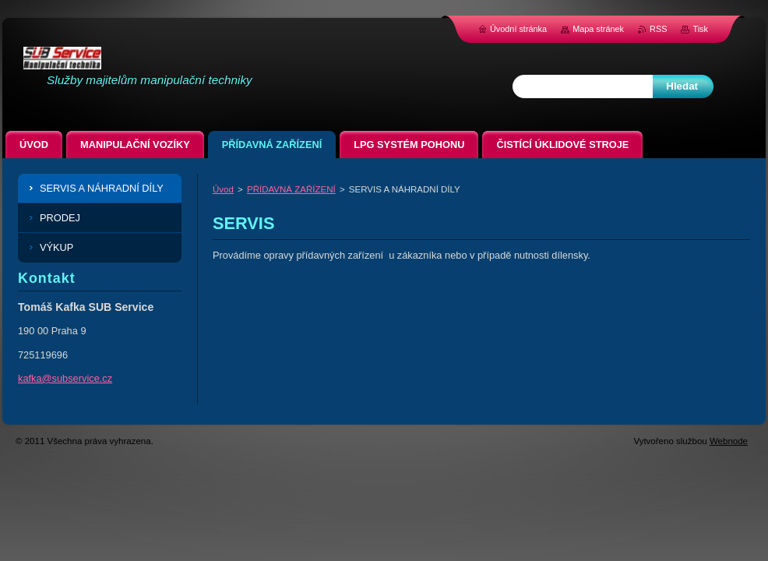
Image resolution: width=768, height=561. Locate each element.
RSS (658, 29)
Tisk (700, 29)
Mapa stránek (598, 29)
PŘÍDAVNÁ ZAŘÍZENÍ (291, 189)
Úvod (223, 189)
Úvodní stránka (518, 29)
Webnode (729, 441)
